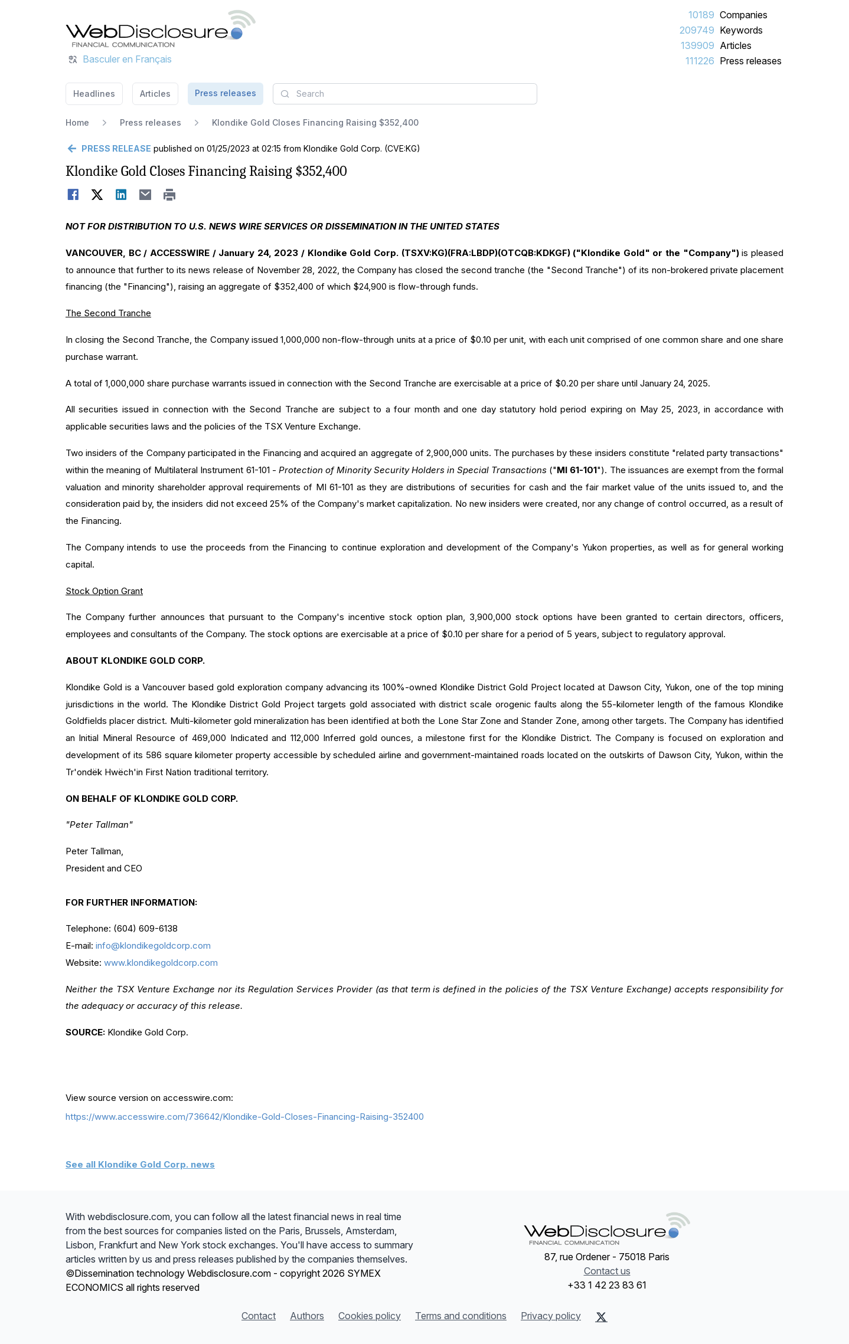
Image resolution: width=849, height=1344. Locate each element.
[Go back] (108, 148)
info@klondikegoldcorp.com (153, 945)
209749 (697, 30)
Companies (744, 15)
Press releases (751, 61)
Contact (258, 1316)
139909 (697, 45)
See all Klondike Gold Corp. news (140, 1164)
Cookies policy (369, 1316)
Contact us (607, 1271)
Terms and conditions (461, 1316)
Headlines (94, 93)
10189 (701, 15)
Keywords (741, 30)
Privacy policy (551, 1316)
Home (77, 122)
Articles (736, 45)
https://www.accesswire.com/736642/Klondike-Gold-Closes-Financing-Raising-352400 (245, 1116)
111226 (699, 61)
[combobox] (405, 93)
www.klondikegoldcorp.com (161, 962)
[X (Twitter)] (601, 1317)
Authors (307, 1316)
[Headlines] (161, 28)
